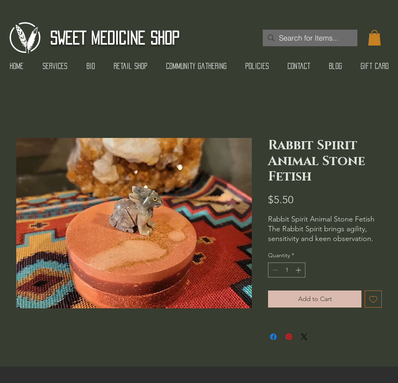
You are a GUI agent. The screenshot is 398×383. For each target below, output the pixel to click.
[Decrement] (274, 270)
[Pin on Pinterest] (289, 337)
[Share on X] (304, 337)
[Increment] (299, 270)
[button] (374, 37)
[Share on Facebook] (273, 337)
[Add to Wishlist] (373, 299)
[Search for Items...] (309, 38)
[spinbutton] (286, 270)
